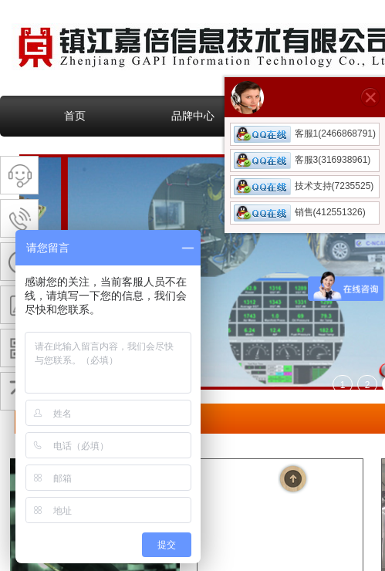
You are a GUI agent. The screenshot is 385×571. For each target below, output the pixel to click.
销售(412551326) (300, 212)
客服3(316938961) (302, 159)
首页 (75, 116)
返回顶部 (293, 478)
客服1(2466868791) (305, 133)
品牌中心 (192, 116)
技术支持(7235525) (304, 186)
